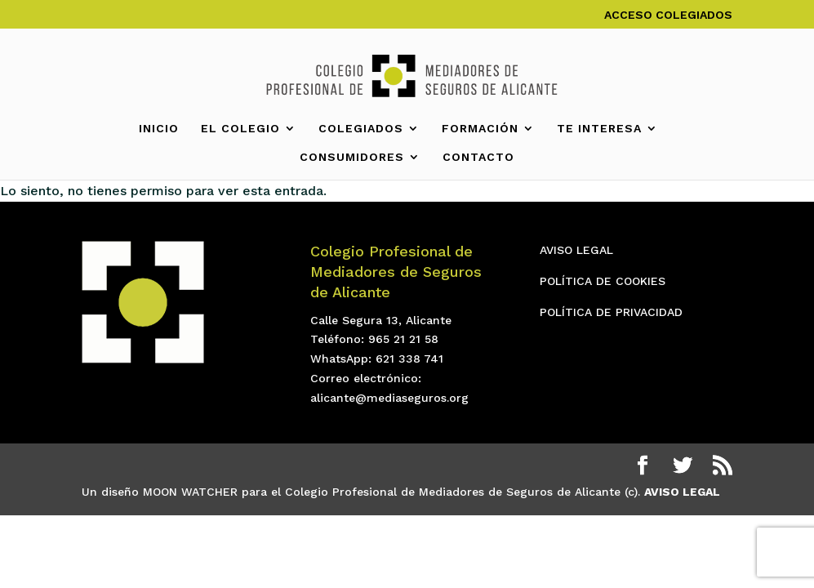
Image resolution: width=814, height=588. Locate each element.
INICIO (159, 128)
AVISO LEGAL (576, 249)
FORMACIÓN (480, 128)
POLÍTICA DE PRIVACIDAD (611, 311)
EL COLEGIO (240, 128)
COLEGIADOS (360, 128)
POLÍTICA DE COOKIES (602, 280)
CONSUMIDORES (352, 157)
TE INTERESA (599, 128)
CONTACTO (478, 157)
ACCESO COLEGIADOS (668, 15)
